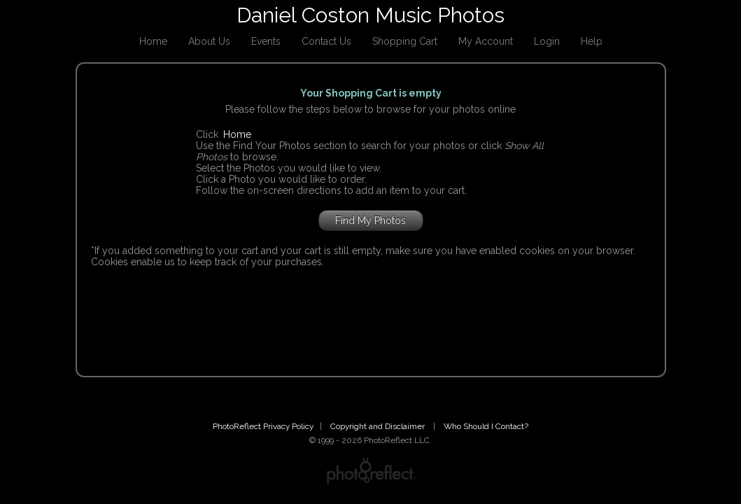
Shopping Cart (404, 41)
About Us (209, 41)
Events (266, 41)
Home (153, 41)
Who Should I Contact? (486, 426)
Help (591, 41)
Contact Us (326, 41)
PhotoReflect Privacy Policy (263, 426)
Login (547, 41)
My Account (485, 41)
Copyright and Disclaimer (378, 426)
